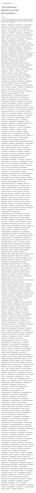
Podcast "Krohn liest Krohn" (23, 20)
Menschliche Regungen (8, 3)
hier (7, 22)
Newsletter (7, 21)
